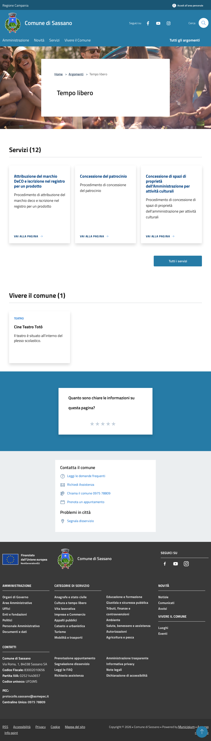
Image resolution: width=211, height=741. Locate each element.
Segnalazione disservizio (72, 663)
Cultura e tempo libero (70, 602)
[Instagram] (167, 23)
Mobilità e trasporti (68, 637)
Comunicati (166, 602)
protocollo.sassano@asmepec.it (25, 696)
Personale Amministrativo (21, 625)
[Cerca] (204, 23)
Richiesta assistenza (69, 675)
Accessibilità (21, 726)
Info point (11, 732)
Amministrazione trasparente (127, 658)
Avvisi (162, 608)
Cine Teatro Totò (28, 327)
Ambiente (113, 619)
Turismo (60, 631)
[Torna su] (202, 732)
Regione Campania (15, 5)
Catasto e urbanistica (69, 625)
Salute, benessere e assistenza (128, 625)
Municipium (186, 726)
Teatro (19, 318)
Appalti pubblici (65, 620)
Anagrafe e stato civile (70, 596)
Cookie (55, 726)
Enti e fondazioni (14, 614)
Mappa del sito (75, 726)
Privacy (40, 726)
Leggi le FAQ (63, 669)
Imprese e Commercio (70, 614)
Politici (7, 620)
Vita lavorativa (64, 608)
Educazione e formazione (124, 596)
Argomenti (76, 74)
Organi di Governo (15, 596)
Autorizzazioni (116, 631)
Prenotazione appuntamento (74, 658)
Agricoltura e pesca (120, 637)
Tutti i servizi (178, 261)
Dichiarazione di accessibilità (126, 675)
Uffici (6, 608)
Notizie (163, 596)
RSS (5, 726)
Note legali (114, 669)
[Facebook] (146, 23)
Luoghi (163, 627)
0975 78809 (36, 702)
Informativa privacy (120, 663)
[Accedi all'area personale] (188, 5)
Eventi (162, 633)
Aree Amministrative (17, 602)
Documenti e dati (14, 631)
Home (58, 74)
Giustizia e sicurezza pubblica (127, 602)
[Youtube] (156, 23)
